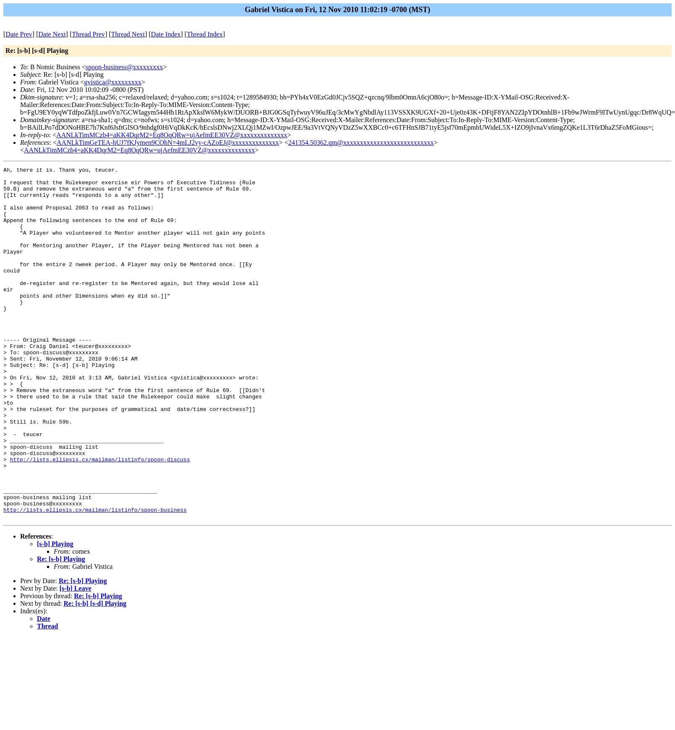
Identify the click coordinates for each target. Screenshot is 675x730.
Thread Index (205, 34)
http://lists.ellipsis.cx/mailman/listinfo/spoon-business (95, 579)
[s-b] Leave (75, 658)
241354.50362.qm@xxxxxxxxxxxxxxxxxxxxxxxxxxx (361, 142)
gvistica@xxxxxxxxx (112, 82)
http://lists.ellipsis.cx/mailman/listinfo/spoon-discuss (100, 518)
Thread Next (128, 34)
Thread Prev (88, 34)
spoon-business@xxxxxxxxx (124, 67)
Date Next (52, 34)
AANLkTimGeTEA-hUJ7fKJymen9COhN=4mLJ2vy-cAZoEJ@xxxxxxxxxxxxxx (168, 142)
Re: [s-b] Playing (61, 629)
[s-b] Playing (55, 614)
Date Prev (18, 34)
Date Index (166, 34)
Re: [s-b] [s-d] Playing (95, 674)
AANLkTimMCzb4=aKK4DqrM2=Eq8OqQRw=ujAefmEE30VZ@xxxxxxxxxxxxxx (171, 135)
